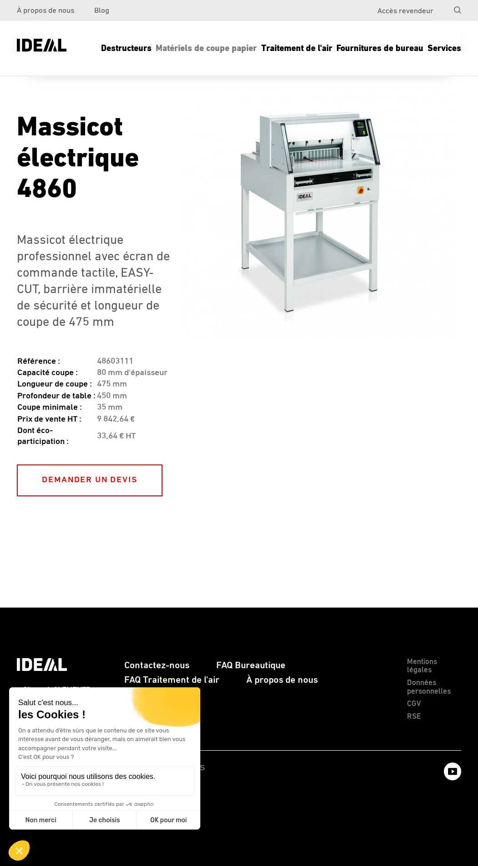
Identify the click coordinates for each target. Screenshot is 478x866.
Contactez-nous (156, 665)
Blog (101, 11)
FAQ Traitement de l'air (171, 680)
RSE (414, 717)
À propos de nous (45, 11)
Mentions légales (422, 666)
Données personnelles (429, 687)
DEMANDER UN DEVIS (89, 480)
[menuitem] (442, 7)
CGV (414, 704)
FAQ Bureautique (250, 665)
